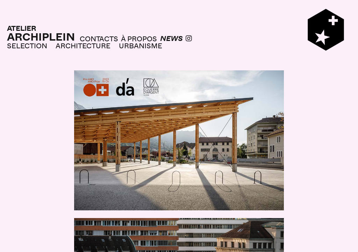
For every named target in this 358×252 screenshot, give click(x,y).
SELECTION (27, 45)
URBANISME (140, 45)
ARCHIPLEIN (41, 36)
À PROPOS (139, 38)
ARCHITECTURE (83, 45)
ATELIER (21, 28)
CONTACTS (99, 38)
